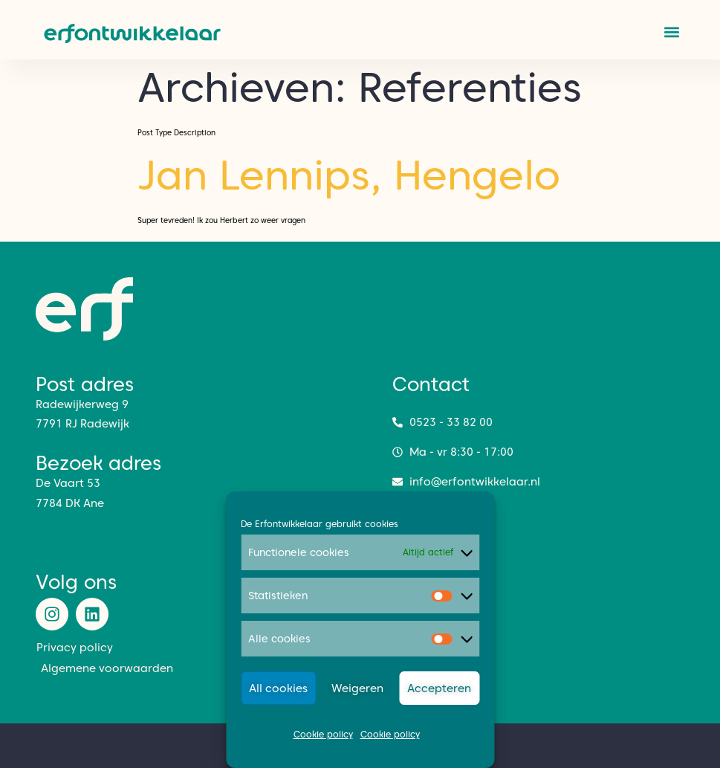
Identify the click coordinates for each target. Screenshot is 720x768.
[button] (672, 31)
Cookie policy (323, 734)
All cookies (278, 688)
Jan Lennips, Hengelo (348, 175)
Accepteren (439, 688)
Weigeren (357, 688)
